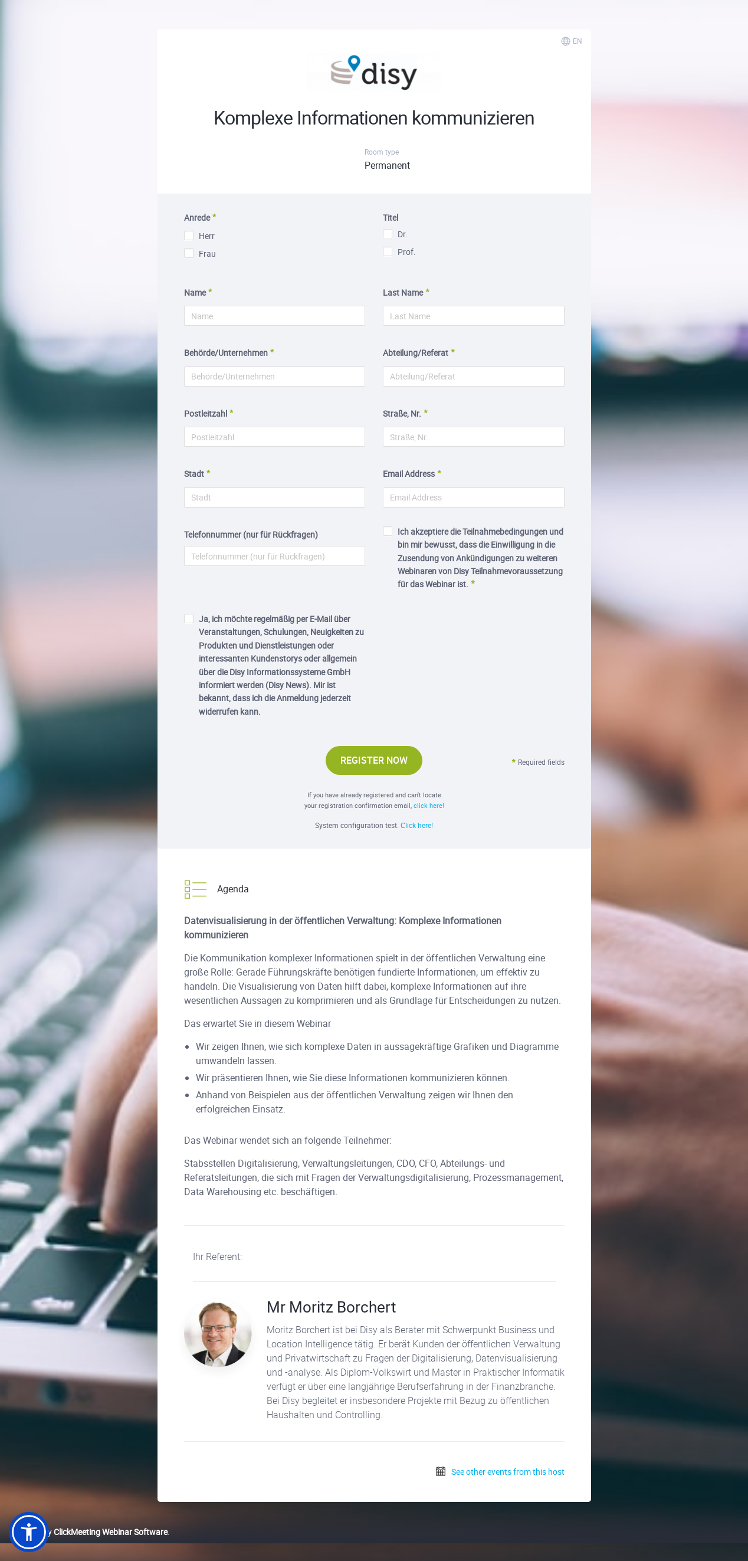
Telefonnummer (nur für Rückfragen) (251, 534)
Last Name (403, 292)
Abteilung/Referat (415, 352)
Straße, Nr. (402, 413)
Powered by (88, 1531)
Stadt (194, 473)
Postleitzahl (205, 413)
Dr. (395, 234)
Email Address (409, 473)
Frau (200, 253)
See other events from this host (500, 1471)
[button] (29, 1532)
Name (195, 292)
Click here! (417, 825)
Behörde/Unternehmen (226, 352)
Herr (199, 235)
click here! (429, 805)
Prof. (399, 251)
